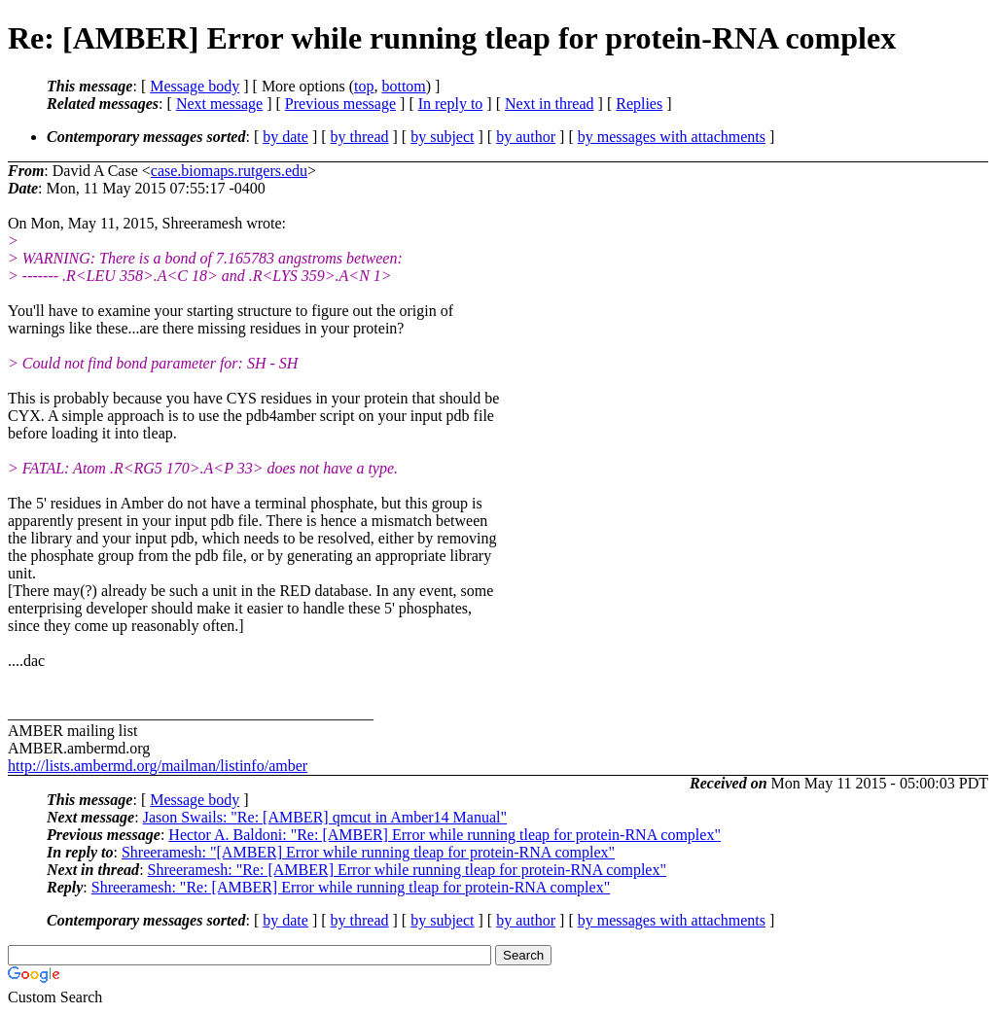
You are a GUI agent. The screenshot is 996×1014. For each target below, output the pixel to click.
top (364, 86)
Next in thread (549, 103)
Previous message (340, 103)
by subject (442, 136)
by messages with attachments (671, 136)
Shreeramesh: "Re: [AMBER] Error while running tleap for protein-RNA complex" (407, 869)
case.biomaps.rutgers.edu (229, 170)
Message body (194, 86)
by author (525, 136)
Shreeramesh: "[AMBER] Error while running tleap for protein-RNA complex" (368, 852)
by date (285, 136)
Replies (639, 103)
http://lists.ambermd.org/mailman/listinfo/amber (157, 765)
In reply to (450, 103)
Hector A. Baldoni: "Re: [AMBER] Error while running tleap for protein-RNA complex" (444, 834)
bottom (403, 86)
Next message (219, 103)
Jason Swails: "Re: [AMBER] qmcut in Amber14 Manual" (325, 817)
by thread (360, 136)
